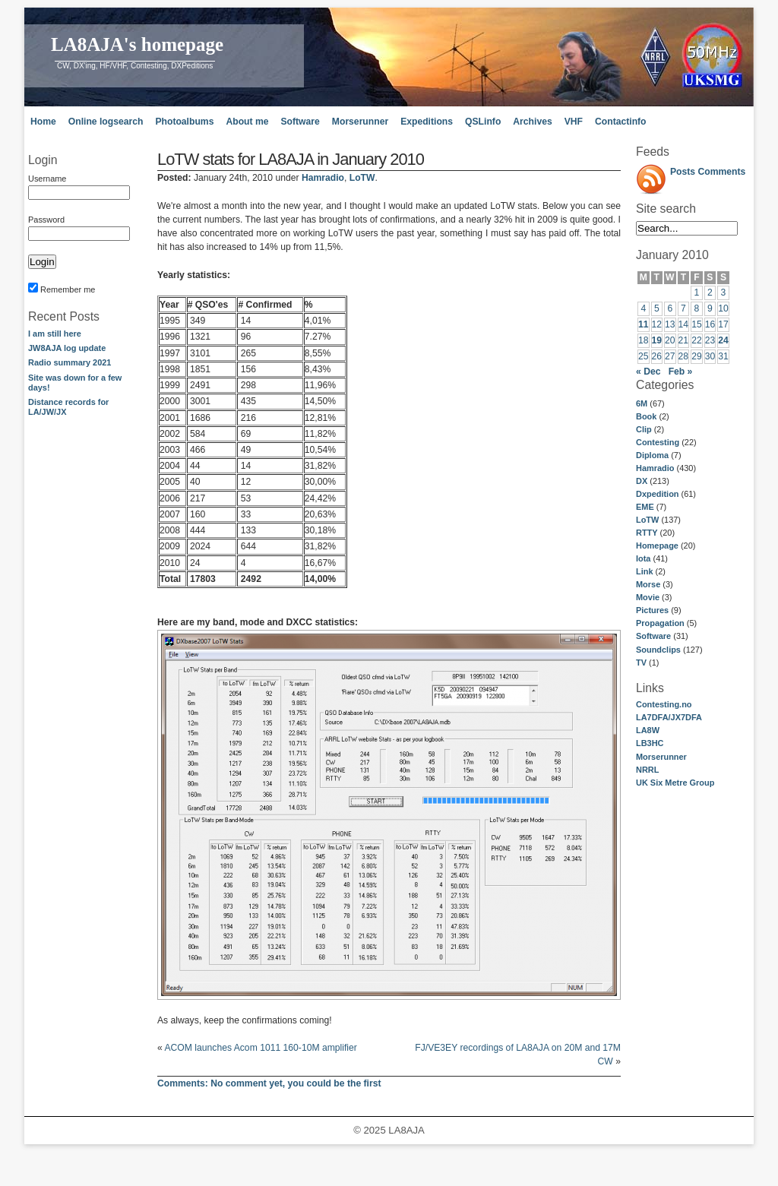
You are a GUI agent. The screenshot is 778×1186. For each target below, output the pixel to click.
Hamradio (655, 468)
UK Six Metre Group (675, 782)
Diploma (652, 455)
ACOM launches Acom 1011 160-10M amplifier (260, 1047)
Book (646, 416)
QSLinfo (483, 121)
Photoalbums (184, 121)
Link (644, 571)
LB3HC (649, 743)
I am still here (54, 333)
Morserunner (360, 121)
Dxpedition (657, 493)
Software (299, 121)
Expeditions (426, 121)
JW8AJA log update (67, 348)
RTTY (647, 532)
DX (641, 480)
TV (641, 662)
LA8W (647, 730)
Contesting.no (664, 704)
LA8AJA (406, 1130)
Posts (682, 171)
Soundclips (658, 649)
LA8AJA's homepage (137, 44)
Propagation (660, 623)
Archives (532, 121)
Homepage (657, 545)
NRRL (647, 769)
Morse (648, 584)
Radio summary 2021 (69, 362)
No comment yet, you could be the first (269, 1083)
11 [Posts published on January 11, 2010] (643, 324)
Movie (647, 597)
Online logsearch (106, 121)
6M (641, 403)
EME (645, 506)
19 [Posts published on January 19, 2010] (657, 340)
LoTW (647, 519)
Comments (722, 171)
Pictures (652, 610)
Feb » (681, 371)
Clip (644, 429)
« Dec (648, 371)
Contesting (657, 442)
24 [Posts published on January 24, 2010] (723, 340)
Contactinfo (621, 121)
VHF (574, 121)
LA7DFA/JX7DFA (669, 717)
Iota (643, 558)
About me (247, 121)
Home (43, 121)
